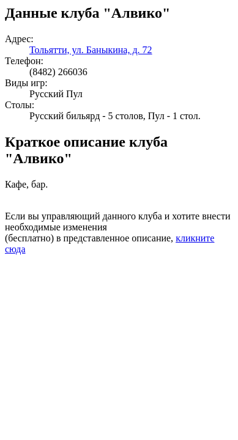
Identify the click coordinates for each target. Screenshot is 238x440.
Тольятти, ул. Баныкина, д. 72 (90, 50)
